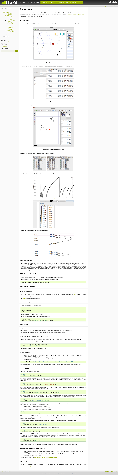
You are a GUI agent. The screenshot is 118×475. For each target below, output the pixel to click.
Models (8, 6)
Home (43, 2)
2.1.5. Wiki (7, 34)
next (112, 6)
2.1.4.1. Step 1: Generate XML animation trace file (11, 24)
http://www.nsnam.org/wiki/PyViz (76, 14)
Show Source (4, 46)
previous (107, 6)
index (115, 6)
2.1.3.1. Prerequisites (9, 18)
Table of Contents (6, 9)
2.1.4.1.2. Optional (10, 29)
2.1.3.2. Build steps (11, 20)
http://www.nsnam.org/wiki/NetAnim (28, 466)
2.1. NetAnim (6, 12)
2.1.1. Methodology (9, 13)
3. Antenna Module (6, 41)
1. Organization (5, 38)
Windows (56, 296)
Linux (75, 294)
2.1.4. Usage (7, 21)
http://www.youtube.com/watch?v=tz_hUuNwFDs (45, 457)
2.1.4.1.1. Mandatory (10, 27)
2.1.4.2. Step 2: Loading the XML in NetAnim (11, 32)
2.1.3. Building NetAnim (10, 16)
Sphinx (72, 473)
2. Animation (4, 11)
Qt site (23, 298)
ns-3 (3, 6)
